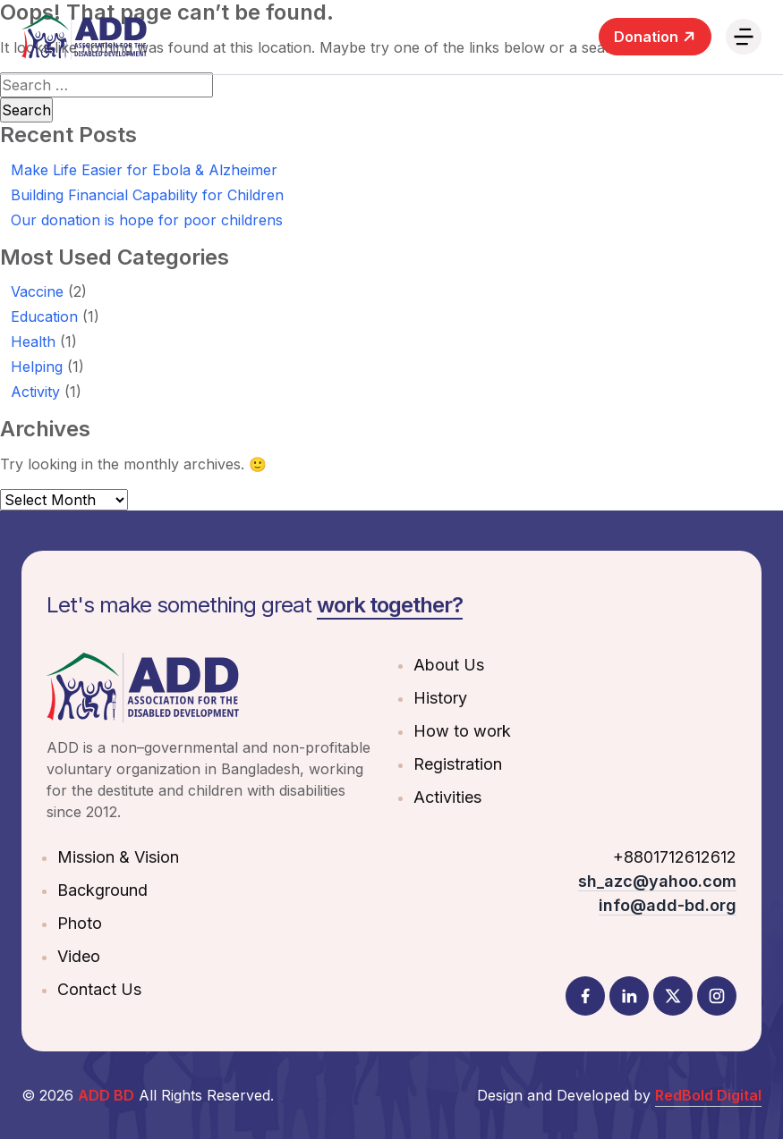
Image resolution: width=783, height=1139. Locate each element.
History (440, 697)
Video (78, 956)
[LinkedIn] (629, 996)
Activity (35, 392)
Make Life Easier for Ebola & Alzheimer (144, 170)
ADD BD (106, 1095)
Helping (37, 366)
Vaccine (37, 291)
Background (102, 890)
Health (33, 341)
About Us (448, 664)
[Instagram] (716, 996)
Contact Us (99, 989)
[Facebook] (585, 996)
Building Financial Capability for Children (147, 195)
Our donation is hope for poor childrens (147, 220)
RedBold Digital (708, 1095)
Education (44, 316)
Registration (457, 764)
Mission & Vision (118, 857)
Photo (79, 923)
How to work (462, 730)
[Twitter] (673, 996)
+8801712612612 (674, 857)
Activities (447, 797)
